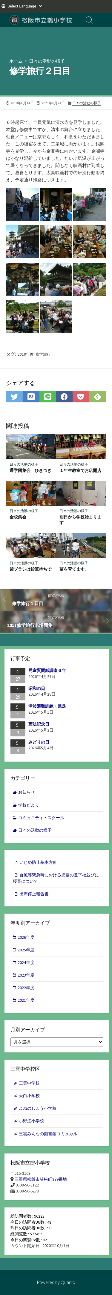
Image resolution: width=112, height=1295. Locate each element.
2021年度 (26, 1000)
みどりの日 (38, 742)
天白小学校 (29, 1095)
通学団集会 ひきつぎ (30, 470)
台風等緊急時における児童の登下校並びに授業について (56, 878)
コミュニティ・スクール (41, 817)
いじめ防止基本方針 (38, 862)
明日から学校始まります (80, 519)
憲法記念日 (38, 724)
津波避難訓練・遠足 (47, 706)
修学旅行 (43, 354)
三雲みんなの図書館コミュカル (48, 1133)
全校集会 (18, 516)
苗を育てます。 (74, 568)
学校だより (28, 805)
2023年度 (26, 975)
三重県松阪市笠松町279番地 (41, 1179)
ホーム (16, 61)
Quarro (68, 1282)
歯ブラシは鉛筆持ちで (30, 568)
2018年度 (26, 354)
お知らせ (26, 792)
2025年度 (26, 950)
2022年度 (26, 987)
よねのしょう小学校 (37, 1108)
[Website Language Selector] (24, 6)
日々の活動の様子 (47, 61)
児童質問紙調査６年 (47, 670)
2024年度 (26, 962)
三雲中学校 (29, 1083)
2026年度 (26, 937)
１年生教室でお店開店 (80, 470)
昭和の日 (36, 688)
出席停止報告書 (34, 894)
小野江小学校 (31, 1120)
